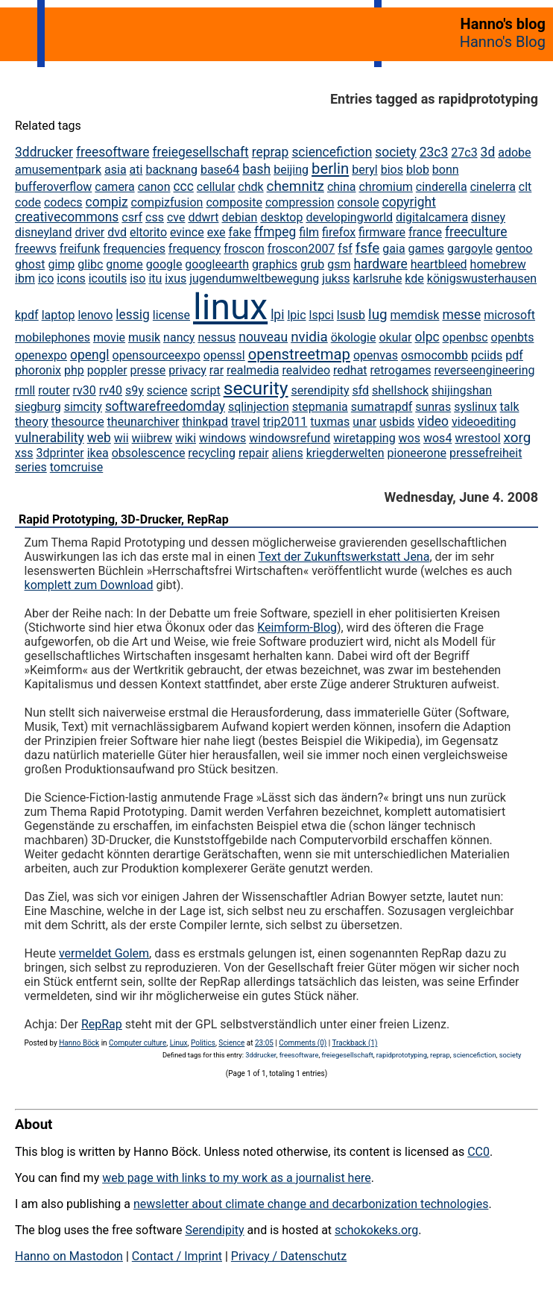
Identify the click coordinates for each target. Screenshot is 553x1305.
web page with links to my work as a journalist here (236, 1178)
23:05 (264, 1043)
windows (222, 438)
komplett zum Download (89, 585)
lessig (133, 314)
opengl (90, 355)
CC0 (478, 1152)
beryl (365, 170)
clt (525, 187)
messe (461, 314)
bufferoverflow (53, 187)
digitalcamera (432, 217)
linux (230, 307)
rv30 (84, 390)
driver (89, 232)
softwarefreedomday (165, 406)
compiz (107, 202)
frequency (194, 249)
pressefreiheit (485, 453)
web (99, 437)
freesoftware (113, 152)
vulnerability (49, 437)
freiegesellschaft (201, 152)
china (341, 187)
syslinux (475, 407)
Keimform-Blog (297, 627)
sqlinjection (258, 407)
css (154, 217)
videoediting (484, 422)
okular (395, 337)
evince (187, 232)
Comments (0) (302, 1043)
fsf (345, 249)
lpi (277, 314)
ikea (98, 453)
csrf (131, 217)
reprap (270, 152)
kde (414, 278)
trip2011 (285, 422)
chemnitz (295, 186)
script (206, 390)
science (167, 390)
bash (256, 169)
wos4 (437, 438)
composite (234, 202)
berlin (330, 168)
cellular (216, 187)
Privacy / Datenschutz (289, 1256)
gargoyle (470, 249)
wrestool (477, 438)
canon (154, 187)
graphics (274, 264)
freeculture (476, 231)
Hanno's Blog (503, 42)
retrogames (401, 370)
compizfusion (167, 202)
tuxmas (330, 422)
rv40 (110, 390)
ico (46, 278)
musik (144, 337)
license (171, 315)
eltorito (148, 232)
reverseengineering (484, 370)
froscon (244, 249)
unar (364, 422)
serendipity (320, 390)
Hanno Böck (79, 1043)
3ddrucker (44, 152)
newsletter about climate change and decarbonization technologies (310, 1204)
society (396, 152)
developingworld (349, 217)
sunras (433, 407)
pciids (486, 355)
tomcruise (76, 467)
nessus (216, 337)
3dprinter (59, 453)
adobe (514, 152)
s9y (134, 390)
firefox (339, 232)
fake (239, 232)
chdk (250, 187)
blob (417, 170)
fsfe (368, 248)
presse (148, 370)
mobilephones (52, 337)
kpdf (27, 315)
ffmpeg (275, 231)
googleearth (217, 264)
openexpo (41, 355)
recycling (212, 453)
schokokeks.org (376, 1230)
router (53, 390)
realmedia (253, 370)
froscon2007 (301, 249)
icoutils (108, 278)
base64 (219, 170)
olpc (426, 337)
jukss (336, 278)
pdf (514, 355)
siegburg (38, 407)
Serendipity (214, 1230)
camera (114, 187)
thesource (77, 422)
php (74, 370)
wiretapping (364, 438)
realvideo (306, 370)
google (164, 264)
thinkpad (205, 422)
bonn (445, 170)
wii (121, 438)
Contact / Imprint (177, 1256)
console (358, 202)
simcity (83, 407)
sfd (360, 390)
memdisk (415, 315)
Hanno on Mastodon (69, 1256)
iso (137, 278)
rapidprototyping (401, 1055)
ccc (183, 186)
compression (300, 202)
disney (488, 217)
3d (488, 152)
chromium (385, 187)
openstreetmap (299, 354)
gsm (338, 264)
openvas (375, 355)
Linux (179, 1043)
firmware (381, 232)
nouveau (263, 337)
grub (312, 264)
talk (509, 407)
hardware (380, 264)
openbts (512, 337)
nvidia (309, 336)
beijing (291, 170)
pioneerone (417, 453)
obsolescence (149, 453)
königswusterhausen (482, 278)
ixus (175, 278)
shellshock (400, 390)
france (425, 232)
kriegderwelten (345, 453)
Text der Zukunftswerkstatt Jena (344, 557)
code (28, 202)
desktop (281, 217)
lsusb (351, 315)
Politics (203, 1043)
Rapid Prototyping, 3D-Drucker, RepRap (124, 519)
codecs (63, 202)
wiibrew (152, 438)
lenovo (95, 315)
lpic (296, 315)
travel (245, 422)
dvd (117, 232)
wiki (185, 438)
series (31, 467)
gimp (61, 264)
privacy (187, 370)
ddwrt (203, 217)
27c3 (464, 152)
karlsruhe (377, 278)
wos (409, 438)
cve (176, 217)
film (309, 232)
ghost (30, 264)
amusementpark (58, 170)
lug (378, 314)
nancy (179, 337)
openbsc (465, 337)
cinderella (441, 187)
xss (24, 453)
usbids (396, 422)
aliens (287, 453)
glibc (90, 264)
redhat (350, 370)
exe (216, 232)
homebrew (498, 264)
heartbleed (439, 264)
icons (71, 278)
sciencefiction (331, 152)
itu (155, 278)
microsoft (509, 315)
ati (136, 170)
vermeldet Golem (104, 953)
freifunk (80, 249)
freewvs (36, 249)
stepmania (320, 407)
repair (253, 453)
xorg (517, 437)
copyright (409, 202)
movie (109, 337)
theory (31, 422)
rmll (25, 390)
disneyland (43, 232)
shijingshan (462, 390)
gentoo (514, 249)
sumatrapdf (381, 407)
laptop (58, 315)
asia (115, 170)
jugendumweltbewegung (254, 278)
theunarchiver (143, 422)
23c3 (434, 152)
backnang (171, 170)
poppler (107, 370)
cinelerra (493, 187)
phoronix (38, 370)
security (256, 388)
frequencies (134, 249)
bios (392, 170)
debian (239, 217)
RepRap (101, 1024)
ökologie (353, 337)
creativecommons (66, 217)
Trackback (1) (355, 1043)
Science (231, 1043)
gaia (393, 249)
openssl (224, 355)
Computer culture (137, 1043)
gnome (124, 264)
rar (216, 370)
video (433, 421)
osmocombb (434, 355)
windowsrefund (289, 438)
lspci (321, 315)
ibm (25, 278)
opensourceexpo (156, 355)
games (426, 249)
